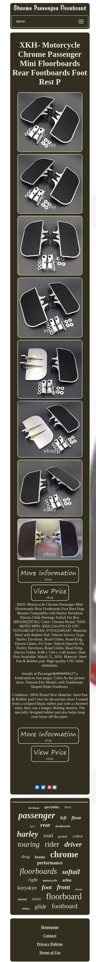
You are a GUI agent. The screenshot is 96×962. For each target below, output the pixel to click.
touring (28, 844)
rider (52, 844)
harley (27, 834)
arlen (66, 880)
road (48, 835)
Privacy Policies (50, 944)
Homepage (49, 927)
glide (41, 906)
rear (45, 825)
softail (71, 872)
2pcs (32, 826)
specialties (51, 807)
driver (73, 844)
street (36, 899)
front (63, 887)
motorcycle (50, 880)
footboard (65, 906)
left (63, 817)
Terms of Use (50, 952)
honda (40, 857)
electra (78, 889)
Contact (49, 936)
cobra (77, 836)
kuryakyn (27, 888)
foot (47, 887)
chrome (64, 854)
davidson (33, 807)
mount (22, 899)
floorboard (64, 896)
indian (25, 908)
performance (49, 862)
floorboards (38, 871)
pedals (63, 837)
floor (76, 817)
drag (26, 856)
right (33, 879)
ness (68, 807)
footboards (63, 826)
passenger (36, 815)
